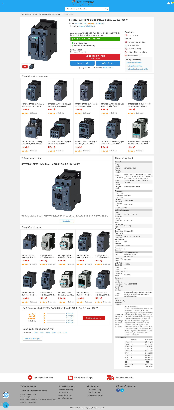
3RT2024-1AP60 (80, 23)
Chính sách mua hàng (65, 390)
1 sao (65, 332)
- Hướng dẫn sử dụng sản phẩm (137, 69)
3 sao (53, 332)
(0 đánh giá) (100, 23)
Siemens (82, 26)
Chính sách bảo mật (94, 392)
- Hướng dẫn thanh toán (134, 66)
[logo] (85, 3)
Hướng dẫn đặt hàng (65, 395)
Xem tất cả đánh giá (32, 339)
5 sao (42, 332)
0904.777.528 (108, 68)
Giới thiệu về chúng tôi (95, 395)
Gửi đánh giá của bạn (93, 318)
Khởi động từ (90, 26)
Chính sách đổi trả (64, 392)
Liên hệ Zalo (108, 63)
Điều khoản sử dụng (94, 390)
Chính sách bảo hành (65, 398)
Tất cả (36, 332)
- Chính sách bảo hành (134, 63)
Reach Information (131, 307)
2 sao (59, 332)
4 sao (48, 332)
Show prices (128, 200)
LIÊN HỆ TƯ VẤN (82, 63)
